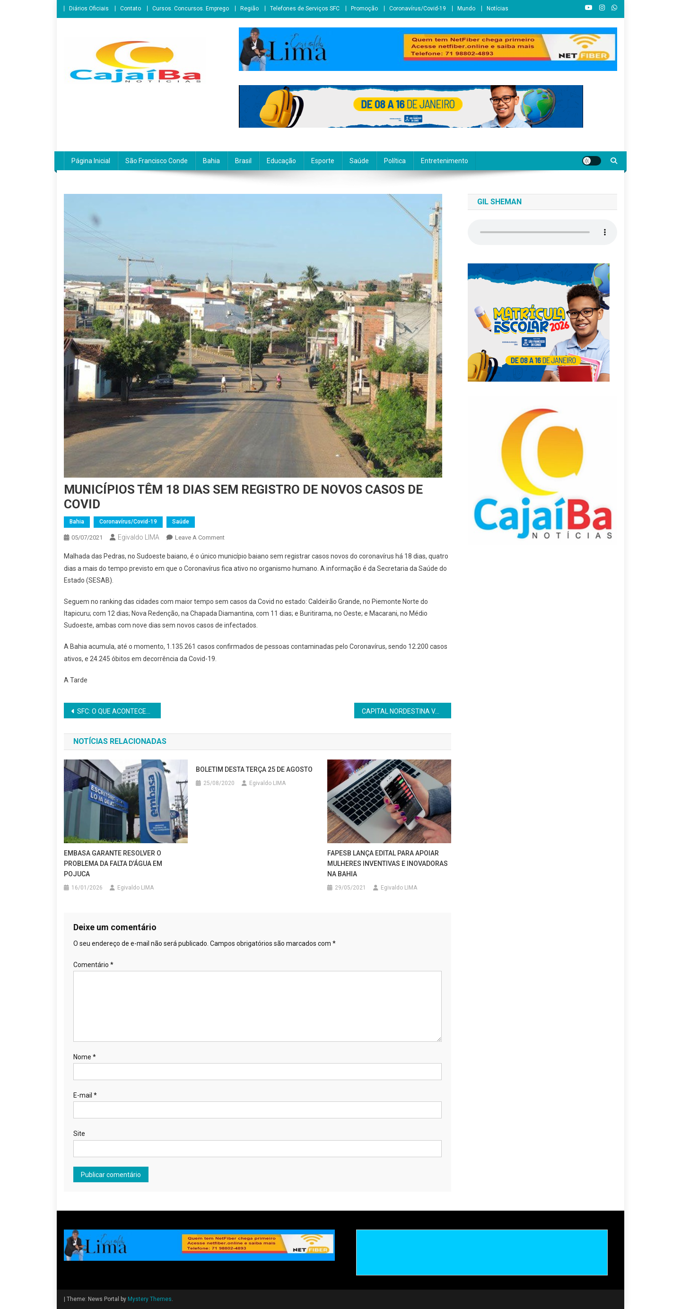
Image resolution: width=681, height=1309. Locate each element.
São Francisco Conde (156, 161)
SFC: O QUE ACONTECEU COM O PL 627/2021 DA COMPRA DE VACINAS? (119, 711)
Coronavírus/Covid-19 (417, 8)
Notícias (497, 8)
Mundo (466, 8)
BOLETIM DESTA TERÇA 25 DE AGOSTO (254, 769)
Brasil (243, 161)
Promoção (364, 8)
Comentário (93, 965)
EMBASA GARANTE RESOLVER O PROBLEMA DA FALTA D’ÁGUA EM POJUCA (113, 863)
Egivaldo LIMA (138, 537)
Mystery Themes (150, 1299)
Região (249, 8)
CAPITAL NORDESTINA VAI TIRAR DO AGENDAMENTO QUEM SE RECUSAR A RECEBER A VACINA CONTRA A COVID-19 (406, 711)
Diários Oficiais (89, 8)
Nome (84, 1057)
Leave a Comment (200, 537)
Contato (130, 8)
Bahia (211, 161)
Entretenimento (444, 161)
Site (79, 1133)
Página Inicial (90, 161)
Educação (281, 161)
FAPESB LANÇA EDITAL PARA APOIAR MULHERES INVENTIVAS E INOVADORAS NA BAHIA (387, 863)
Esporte (322, 161)
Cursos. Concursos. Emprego (190, 8)
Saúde (359, 161)
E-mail (85, 1095)
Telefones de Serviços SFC (305, 8)
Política (395, 161)
